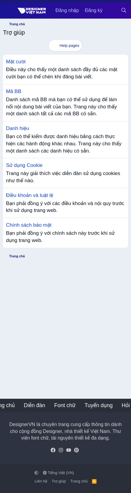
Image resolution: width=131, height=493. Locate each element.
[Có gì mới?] (112, 10)
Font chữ (65, 405)
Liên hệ (40, 481)
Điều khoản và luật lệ (29, 195)
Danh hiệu (17, 128)
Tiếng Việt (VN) (58, 472)
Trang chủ (79, 481)
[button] (36, 473)
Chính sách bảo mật (29, 225)
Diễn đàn (34, 405)
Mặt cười (15, 62)
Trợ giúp (59, 481)
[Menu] (8, 10)
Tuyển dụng (99, 405)
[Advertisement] (65, 327)
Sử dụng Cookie (24, 165)
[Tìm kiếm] (124, 10)
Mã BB (13, 91)
